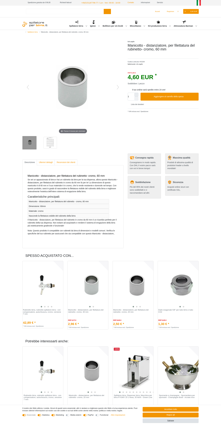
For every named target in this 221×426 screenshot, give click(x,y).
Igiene (93, 25)
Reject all (171, 415)
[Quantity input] (131, 96)
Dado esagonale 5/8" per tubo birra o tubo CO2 (175, 311)
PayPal (90, 415)
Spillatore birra (76, 25)
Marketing (60, 415)
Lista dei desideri (136, 104)
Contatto (126, 3)
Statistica (46, 415)
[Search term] (65, 11)
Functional (104, 415)
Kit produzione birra (157, 25)
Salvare (170, 421)
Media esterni (75, 415)
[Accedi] (156, 11)
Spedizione (144, 111)
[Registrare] (169, 11)
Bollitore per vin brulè (113, 25)
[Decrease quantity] (136, 98)
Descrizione (30, 162)
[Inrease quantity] (136, 94)
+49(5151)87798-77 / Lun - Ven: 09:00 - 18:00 (98, 3)
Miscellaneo (136, 25)
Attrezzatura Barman (184, 25)
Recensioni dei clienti (66, 162)
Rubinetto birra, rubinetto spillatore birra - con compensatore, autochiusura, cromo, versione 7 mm (42, 312)
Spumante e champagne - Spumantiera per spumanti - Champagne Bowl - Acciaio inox (177, 396)
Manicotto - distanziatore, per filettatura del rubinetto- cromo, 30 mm (85, 311)
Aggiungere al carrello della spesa (175, 96)
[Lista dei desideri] (179, 11)
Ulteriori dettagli (46, 162)
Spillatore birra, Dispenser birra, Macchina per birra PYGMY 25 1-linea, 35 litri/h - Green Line (133, 396)
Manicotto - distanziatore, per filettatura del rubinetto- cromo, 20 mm (131, 311)
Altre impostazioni (118, 415)
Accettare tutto (170, 409)
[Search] (107, 11)
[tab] (29, 162)
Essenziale (31, 415)
